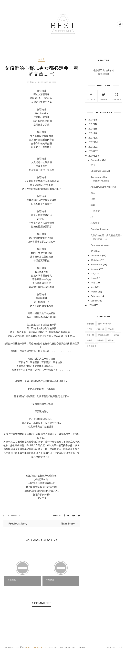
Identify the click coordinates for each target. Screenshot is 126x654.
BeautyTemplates (35, 647)
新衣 (93, 192)
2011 (91, 146)
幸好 (93, 205)
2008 (91, 305)
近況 (93, 164)
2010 (91, 151)
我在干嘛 (90, 334)
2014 (91, 133)
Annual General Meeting (103, 186)
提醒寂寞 (12, 579)
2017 (91, 124)
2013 (91, 137)
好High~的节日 (104, 323)
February (95, 296)
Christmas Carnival (100, 170)
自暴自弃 (100, 340)
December (96, 160)
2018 (91, 119)
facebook (91, 96)
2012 (91, 142)
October (95, 260)
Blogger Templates (76, 647)
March (94, 291)
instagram (116, 96)
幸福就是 (50, 579)
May (93, 282)
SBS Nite (95, 251)
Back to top (114, 647)
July (93, 273)
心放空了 (95, 223)
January (95, 300)
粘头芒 (89, 340)
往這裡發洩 (103, 74)
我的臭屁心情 (103, 334)
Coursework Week (100, 245)
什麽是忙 (95, 211)
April (93, 287)
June (93, 278)
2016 (91, 128)
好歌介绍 (100, 329)
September (97, 264)
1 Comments (13, 515)
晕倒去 (116, 334)
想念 (93, 198)
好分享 (41, 59)
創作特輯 (90, 323)
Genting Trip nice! (100, 229)
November (96, 255)
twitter (103, 96)
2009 (91, 155)
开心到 (111, 329)
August (95, 269)
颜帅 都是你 (91, 346)
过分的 (111, 340)
